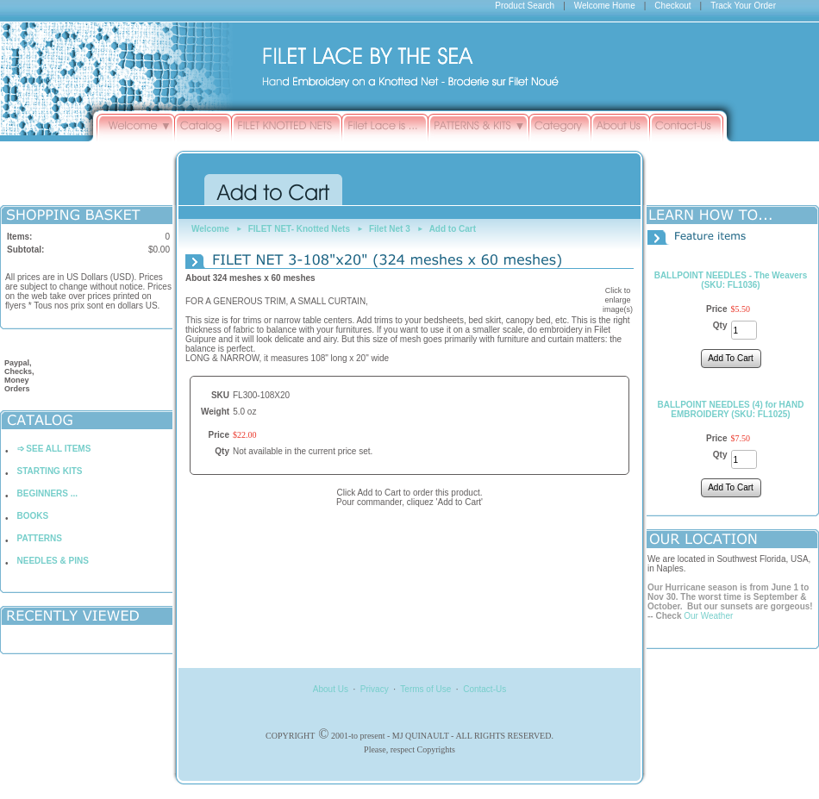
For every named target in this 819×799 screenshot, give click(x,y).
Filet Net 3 (389, 229)
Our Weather (708, 616)
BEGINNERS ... (47, 493)
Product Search (524, 5)
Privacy (374, 689)
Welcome (210, 229)
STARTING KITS (50, 471)
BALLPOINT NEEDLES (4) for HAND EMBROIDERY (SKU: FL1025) (731, 409)
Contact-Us (484, 689)
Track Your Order (743, 5)
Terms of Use (425, 689)
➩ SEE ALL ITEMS (54, 448)
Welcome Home (604, 5)
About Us (330, 689)
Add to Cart (452, 229)
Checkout (672, 5)
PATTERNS (39, 538)
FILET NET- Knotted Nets (299, 229)
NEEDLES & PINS (53, 560)
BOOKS (33, 516)
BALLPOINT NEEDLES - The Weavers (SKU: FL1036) (731, 280)
